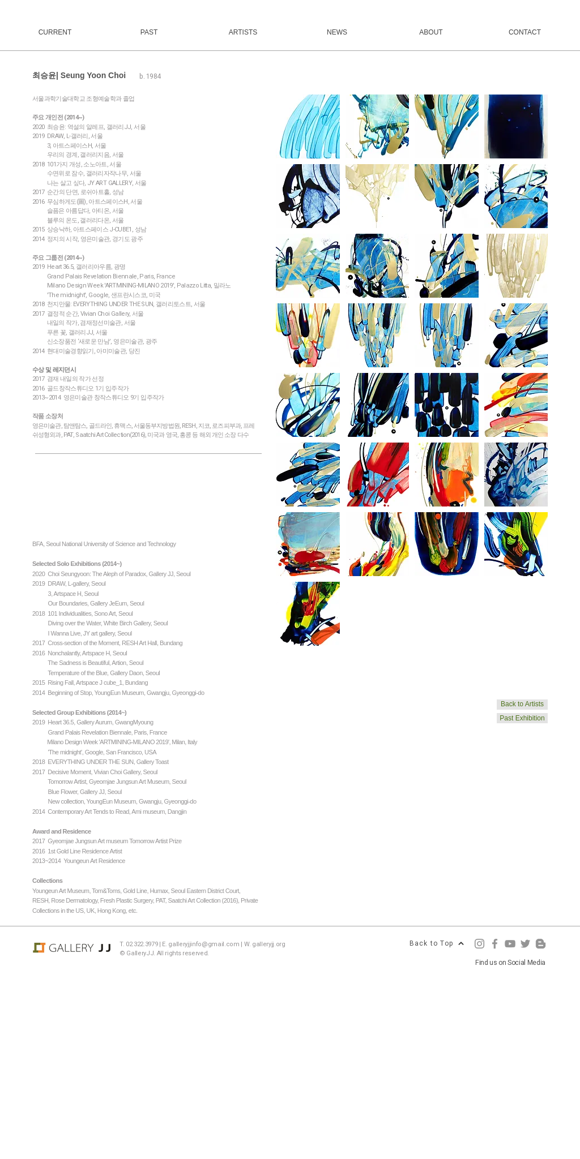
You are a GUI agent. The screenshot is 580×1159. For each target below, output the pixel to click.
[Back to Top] (437, 943)
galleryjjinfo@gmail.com (203, 944)
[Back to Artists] (522, 704)
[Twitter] (525, 943)
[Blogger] (540, 943)
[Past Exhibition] (522, 718)
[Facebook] (494, 943)
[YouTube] (510, 943)
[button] (308, 126)
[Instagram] (479, 943)
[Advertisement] (290, 1078)
